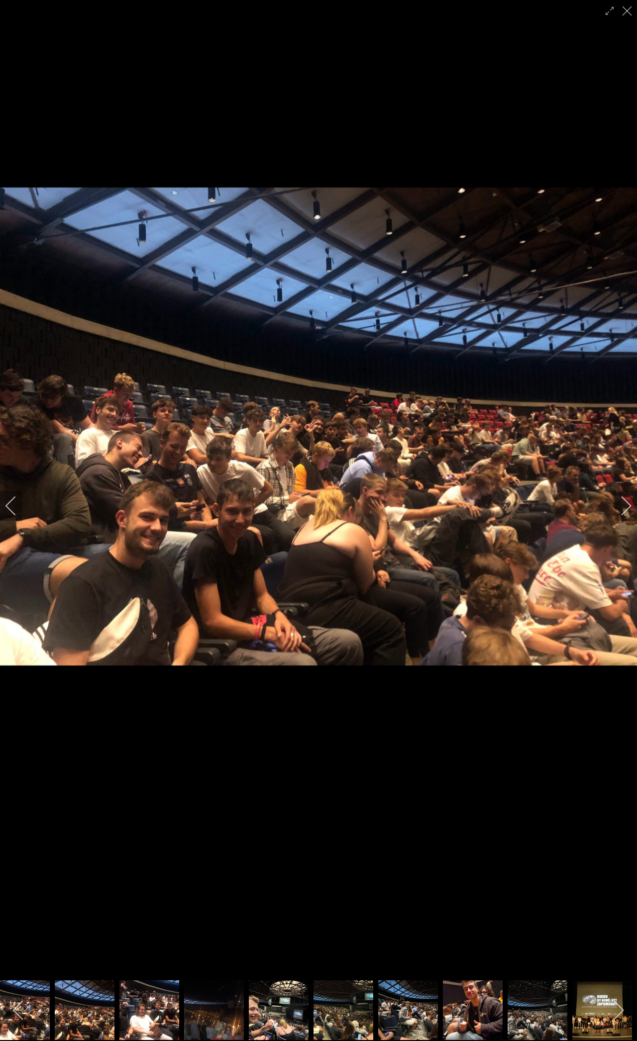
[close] (628, 11)
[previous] (17, 505)
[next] (619, 505)
